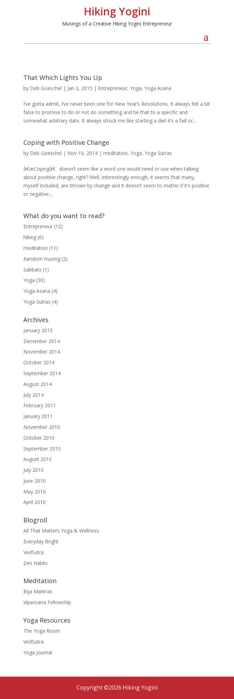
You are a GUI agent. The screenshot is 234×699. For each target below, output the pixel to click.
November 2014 (41, 351)
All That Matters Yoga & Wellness (61, 530)
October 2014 (38, 362)
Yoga (136, 88)
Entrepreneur (112, 88)
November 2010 (41, 427)
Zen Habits (35, 563)
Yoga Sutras (158, 153)
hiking (29, 237)
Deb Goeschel (46, 88)
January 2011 (38, 416)
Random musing (41, 258)
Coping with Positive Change (66, 142)
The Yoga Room (41, 630)
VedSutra (33, 552)
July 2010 (33, 470)
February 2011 (39, 405)
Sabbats (32, 269)
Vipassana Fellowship (47, 602)
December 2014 (41, 341)
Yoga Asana (157, 88)
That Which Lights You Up (62, 77)
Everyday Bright (41, 541)
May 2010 (34, 491)
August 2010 (37, 459)
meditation (115, 153)
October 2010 (38, 437)
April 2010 (34, 502)
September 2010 (42, 448)
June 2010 (34, 480)
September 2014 (42, 373)
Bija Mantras (37, 591)
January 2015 (38, 330)
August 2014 (37, 384)
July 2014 (33, 395)
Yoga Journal (37, 652)
